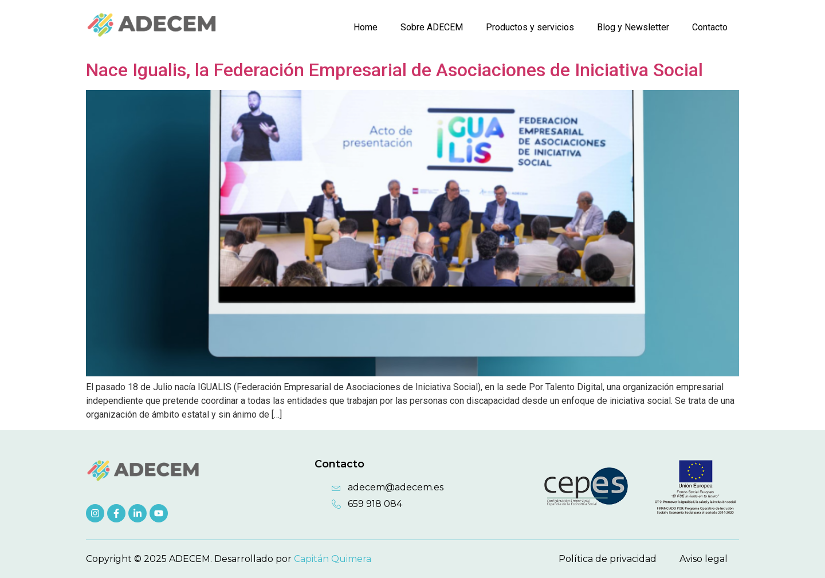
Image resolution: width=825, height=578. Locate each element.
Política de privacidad (608, 558)
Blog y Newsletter (633, 27)
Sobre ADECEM (431, 27)
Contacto (710, 27)
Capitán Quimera (332, 558)
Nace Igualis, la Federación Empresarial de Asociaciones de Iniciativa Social (394, 70)
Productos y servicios (530, 27)
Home (365, 27)
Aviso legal (703, 558)
